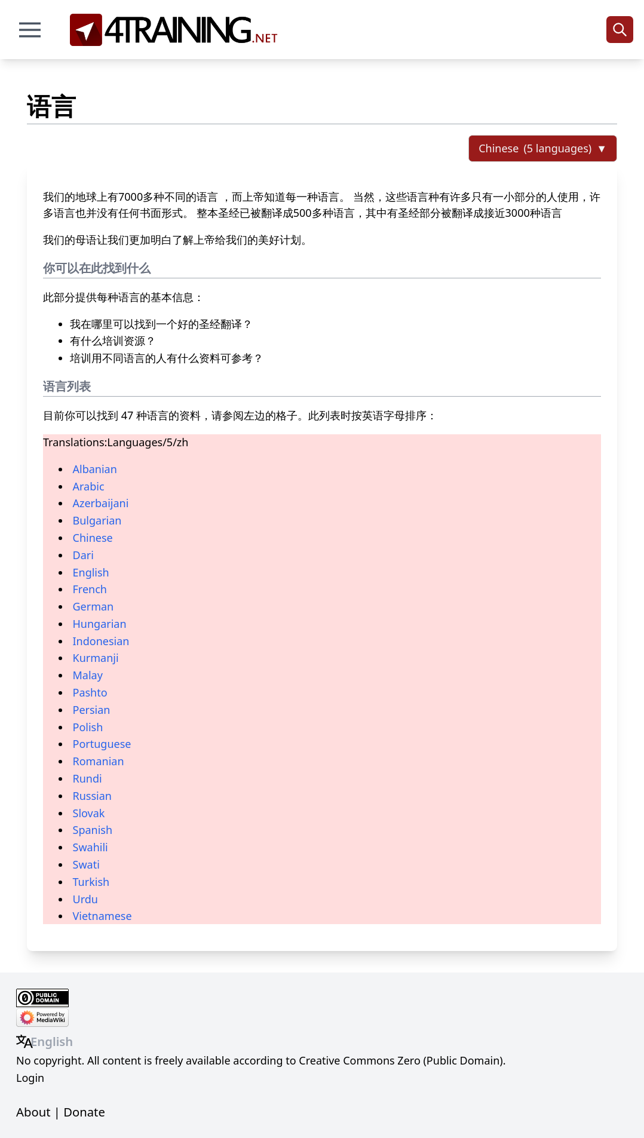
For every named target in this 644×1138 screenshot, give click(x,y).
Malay (88, 675)
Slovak (89, 813)
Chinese (93, 537)
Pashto (90, 692)
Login (30, 1077)
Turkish (91, 882)
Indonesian (101, 641)
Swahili (90, 847)
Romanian (98, 761)
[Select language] (542, 148)
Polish (88, 727)
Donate (84, 1111)
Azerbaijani (101, 503)
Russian (92, 796)
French (90, 589)
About (33, 1111)
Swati (86, 864)
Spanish (93, 830)
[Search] (619, 29)
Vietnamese (102, 916)
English (91, 572)
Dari (83, 555)
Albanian (95, 469)
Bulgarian (97, 520)
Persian (92, 710)
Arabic (89, 486)
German (93, 606)
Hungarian (100, 623)
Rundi (87, 778)
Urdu (85, 899)
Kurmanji (96, 658)
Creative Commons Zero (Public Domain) (400, 1060)
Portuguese (102, 744)
